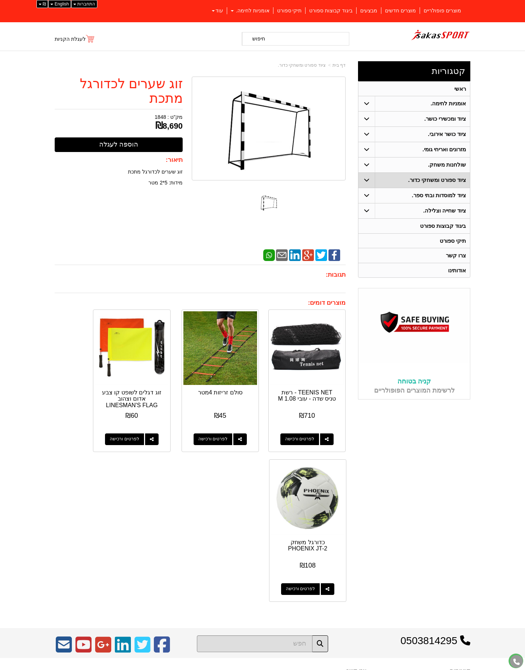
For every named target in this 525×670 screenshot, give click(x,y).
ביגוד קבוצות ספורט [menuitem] (331, 10)
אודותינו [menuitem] (457, 271)
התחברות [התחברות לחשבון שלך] (84, 4)
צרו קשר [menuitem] (456, 256)
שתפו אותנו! (355, 568)
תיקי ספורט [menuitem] (289, 10)
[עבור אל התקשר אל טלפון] (517, 661)
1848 (160, 117)
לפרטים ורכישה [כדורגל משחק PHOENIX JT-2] (79, 426)
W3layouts (145, 537)
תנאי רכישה (355, 549)
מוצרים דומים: (327, 302)
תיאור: (174, 159)
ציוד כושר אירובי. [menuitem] (447, 134)
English (59, 4)
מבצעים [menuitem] (368, 10)
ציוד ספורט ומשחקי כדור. (301, 65)
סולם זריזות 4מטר (238, 380)
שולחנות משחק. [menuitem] (447, 165)
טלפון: (359, 540)
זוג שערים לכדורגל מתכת (131, 91)
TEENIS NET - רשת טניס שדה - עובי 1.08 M (313, 386)
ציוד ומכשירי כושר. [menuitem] (445, 119)
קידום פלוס (251, 665)
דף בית (339, 65)
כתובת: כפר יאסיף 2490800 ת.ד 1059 (325, 528)
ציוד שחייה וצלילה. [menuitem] (444, 211)
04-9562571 (339, 540)
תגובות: (336, 274)
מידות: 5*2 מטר (165, 183)
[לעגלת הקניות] (75, 39)
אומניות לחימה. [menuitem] (250, 10)
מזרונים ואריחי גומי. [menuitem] (444, 150)
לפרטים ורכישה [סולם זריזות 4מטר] (230, 426)
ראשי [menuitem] (460, 89)
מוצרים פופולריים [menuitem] (442, 10)
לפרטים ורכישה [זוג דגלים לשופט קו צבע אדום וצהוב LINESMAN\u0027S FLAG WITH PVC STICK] (155, 426)
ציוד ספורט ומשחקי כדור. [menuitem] (437, 180)
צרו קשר (356, 508)
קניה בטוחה (414, 382)
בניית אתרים (231, 665)
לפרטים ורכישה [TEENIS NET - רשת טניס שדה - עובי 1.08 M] (305, 426)
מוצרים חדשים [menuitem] (400, 10)
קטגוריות (448, 71)
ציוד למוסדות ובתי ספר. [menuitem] (439, 195)
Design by (131, 537)
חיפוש (258, 39)
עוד (217, 10)
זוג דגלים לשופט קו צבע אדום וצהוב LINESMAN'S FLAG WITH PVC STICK (162, 392)
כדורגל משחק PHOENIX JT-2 (87, 383)
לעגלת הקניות (70, 39)
